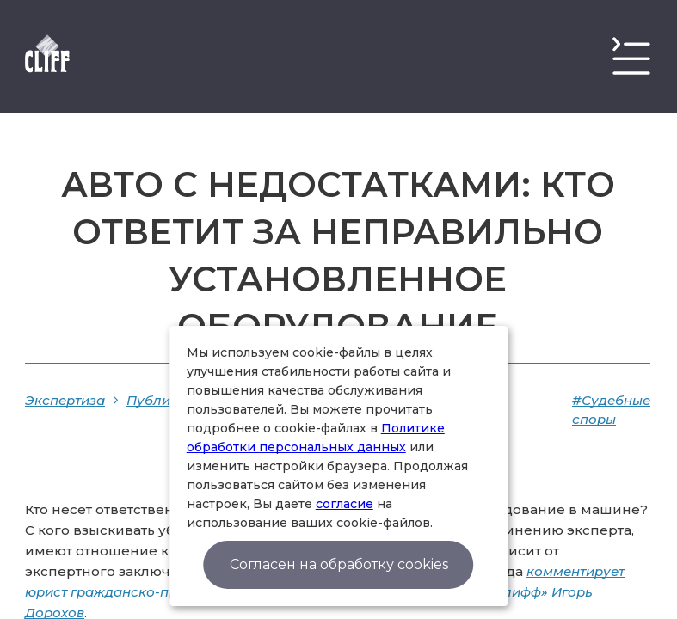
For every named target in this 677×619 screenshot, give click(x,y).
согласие (344, 504)
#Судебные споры (611, 409)
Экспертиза (65, 400)
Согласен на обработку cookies (339, 564)
